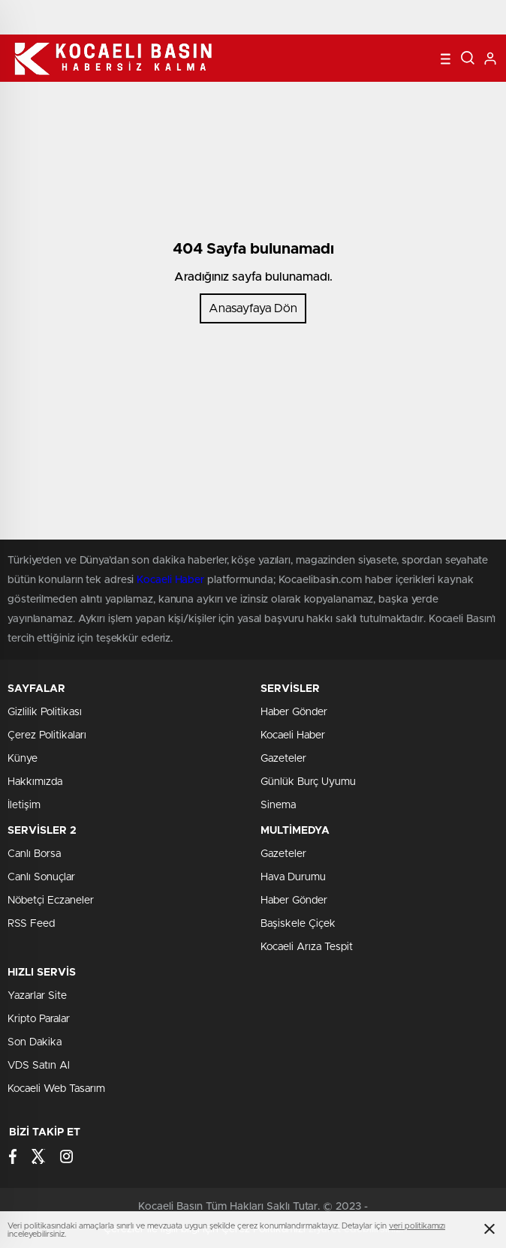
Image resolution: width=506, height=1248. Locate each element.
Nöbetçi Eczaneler (51, 900)
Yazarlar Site (37, 996)
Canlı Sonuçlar (41, 877)
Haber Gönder (294, 712)
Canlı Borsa (34, 854)
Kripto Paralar (39, 1019)
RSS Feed (31, 924)
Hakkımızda (35, 782)
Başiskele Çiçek (298, 924)
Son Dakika (35, 1042)
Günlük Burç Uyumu (308, 782)
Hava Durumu (293, 877)
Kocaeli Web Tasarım (56, 1089)
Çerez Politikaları (47, 735)
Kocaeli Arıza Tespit (307, 947)
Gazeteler (283, 758)
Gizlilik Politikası (45, 712)
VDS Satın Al (39, 1065)
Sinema (278, 805)
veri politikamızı (417, 1226)
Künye (23, 758)
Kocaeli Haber (293, 735)
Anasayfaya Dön (253, 308)
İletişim (24, 805)
